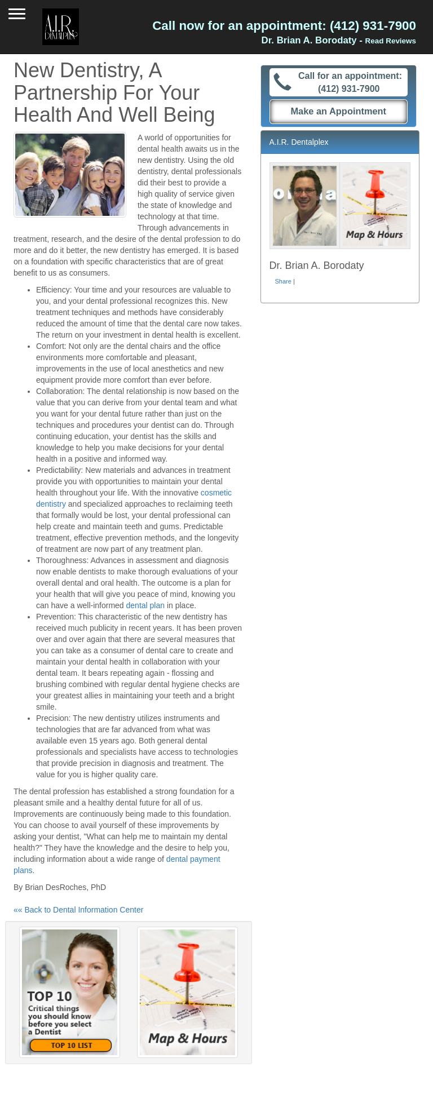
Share (283, 281)
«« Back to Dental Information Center (78, 909)
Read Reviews (390, 41)
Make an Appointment (338, 111)
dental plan (145, 605)
